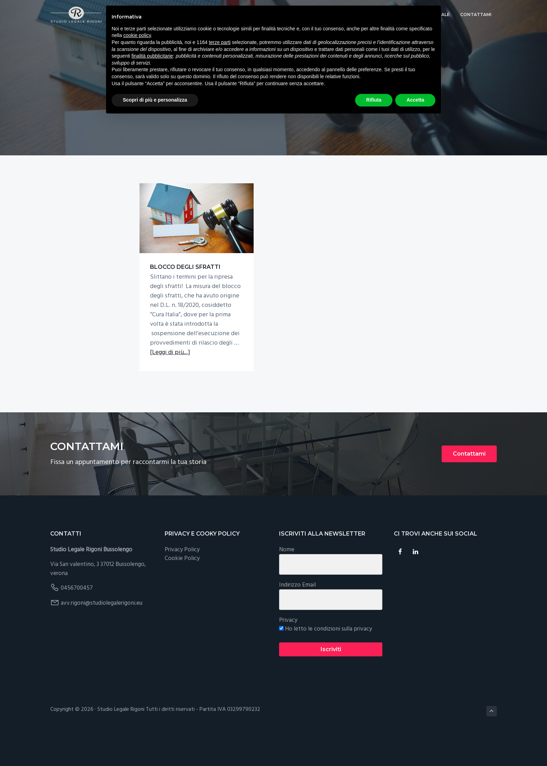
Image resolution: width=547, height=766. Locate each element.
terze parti (220, 42)
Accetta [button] (415, 100)
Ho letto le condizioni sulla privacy (325, 660)
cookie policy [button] (137, 35)
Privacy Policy (182, 581)
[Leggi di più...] (170, 387)
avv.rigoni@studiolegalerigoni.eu (101, 634)
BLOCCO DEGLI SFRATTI (172, 250)
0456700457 (77, 620)
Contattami (469, 485)
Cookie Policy (182, 590)
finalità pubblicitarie (152, 56)
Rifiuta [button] (374, 100)
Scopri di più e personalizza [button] (155, 100)
